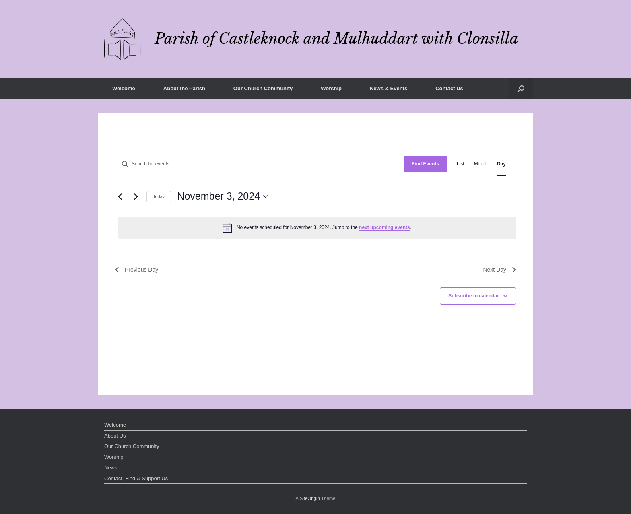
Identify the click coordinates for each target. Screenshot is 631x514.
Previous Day (136, 269)
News (111, 467)
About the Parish (184, 88)
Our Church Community (263, 88)
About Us (115, 436)
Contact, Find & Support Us (136, 478)
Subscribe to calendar (473, 296)
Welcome (123, 88)
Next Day (499, 269)
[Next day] (135, 196)
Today (159, 196)
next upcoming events (384, 227)
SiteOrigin (309, 498)
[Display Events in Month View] (480, 164)
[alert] (317, 228)
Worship (331, 88)
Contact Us (449, 88)
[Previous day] (120, 196)
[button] (521, 88)
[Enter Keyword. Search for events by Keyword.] (259, 164)
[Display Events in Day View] (501, 164)
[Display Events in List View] (460, 164)
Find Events (425, 164)
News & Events (388, 88)
